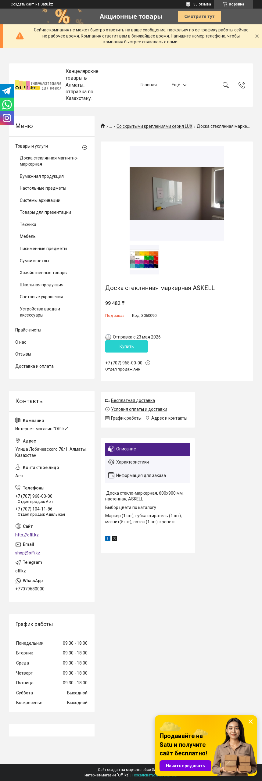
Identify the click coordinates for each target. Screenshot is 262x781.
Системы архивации (40, 200)
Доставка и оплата (34, 366)
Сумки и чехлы (34, 260)
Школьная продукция (41, 284)
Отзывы (23, 354)
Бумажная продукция (42, 176)
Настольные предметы (43, 188)
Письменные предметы (43, 248)
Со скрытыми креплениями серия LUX (154, 126)
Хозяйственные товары (43, 272)
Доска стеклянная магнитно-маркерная (49, 161)
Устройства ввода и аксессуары (40, 311)
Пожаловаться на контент (155, 775)
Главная (149, 84)
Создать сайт (22, 4)
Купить (127, 346)
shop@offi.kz (27, 552)
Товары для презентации (45, 212)
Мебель (28, 236)
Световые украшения (41, 296)
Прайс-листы (28, 330)
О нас (20, 342)
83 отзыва (202, 4)
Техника (28, 224)
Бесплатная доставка (133, 400)
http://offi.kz (27, 534)
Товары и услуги (31, 146)
